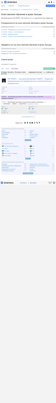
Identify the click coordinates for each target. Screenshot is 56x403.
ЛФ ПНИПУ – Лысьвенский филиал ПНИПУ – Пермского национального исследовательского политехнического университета (30, 81)
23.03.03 (4, 102)
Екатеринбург (5, 134)
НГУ (33, 148)
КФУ (33, 153)
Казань (3, 135)
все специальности (28, 173)
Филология (32, 167)
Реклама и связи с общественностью (38, 164)
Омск (31, 132)
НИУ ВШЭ (6, 151)
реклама (33, 183)
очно (2, 68)
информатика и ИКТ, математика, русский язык (14, 53)
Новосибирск (5, 137)
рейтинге (32, 18)
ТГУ (33, 151)
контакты (23, 183)
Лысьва (31, 88)
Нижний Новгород (34, 134)
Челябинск (32, 137)
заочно (7, 68)
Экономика (4, 164)
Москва (3, 130)
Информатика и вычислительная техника (39, 165)
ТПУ (33, 146)
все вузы (28, 158)
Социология (32, 170)
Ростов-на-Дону (33, 135)
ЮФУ (33, 155)
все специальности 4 (27, 116)
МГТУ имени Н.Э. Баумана (10, 153)
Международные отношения (8, 169)
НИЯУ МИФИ (7, 155)
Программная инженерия (8, 170)
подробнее (33, 112)
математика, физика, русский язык (10, 51)
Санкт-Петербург (6, 132)
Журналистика (5, 167)
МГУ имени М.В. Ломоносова (11, 146)
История (32, 169)
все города (28, 140)
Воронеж (32, 130)
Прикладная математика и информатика (11, 165)
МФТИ (5, 148)
